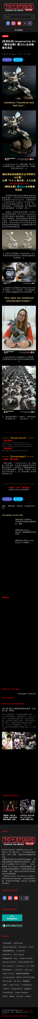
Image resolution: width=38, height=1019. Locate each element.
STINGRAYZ (26, 985)
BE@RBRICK (8, 951)
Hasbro (20, 506)
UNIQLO (27, 989)
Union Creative (21, 992)
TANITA (6, 989)
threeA (28, 996)
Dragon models (26, 958)
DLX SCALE (19, 954)
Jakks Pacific (8, 973)
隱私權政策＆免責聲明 (11, 1016)
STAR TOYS (14, 985)
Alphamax (23, 947)
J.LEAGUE (18, 970)
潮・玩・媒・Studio (10, 54)
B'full (31, 947)
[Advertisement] (19, 571)
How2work (7, 970)
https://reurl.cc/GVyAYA (19, 490)
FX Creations (8, 966)
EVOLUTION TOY (26, 962)
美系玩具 (5, 36)
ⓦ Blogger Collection (27, 694)
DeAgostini (7, 958)
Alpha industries (10, 947)
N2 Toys (17, 981)
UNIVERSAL (8, 992)
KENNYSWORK (22, 973)
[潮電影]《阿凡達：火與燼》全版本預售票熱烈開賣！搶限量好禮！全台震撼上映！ (10, 819)
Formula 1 (20, 966)
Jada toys (29, 970)
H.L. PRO (31, 966)
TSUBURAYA (16, 989)
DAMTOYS (7, 954)
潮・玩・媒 (28, 1010)
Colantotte (20, 951)
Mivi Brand (7, 981)
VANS (5, 996)
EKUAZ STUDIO (10, 962)
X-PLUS (19, 996)
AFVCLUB (18, 943)
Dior (16, 958)
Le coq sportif (9, 977)
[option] (10, 810)
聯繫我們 (23, 1016)
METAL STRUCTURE (25, 977)
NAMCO (26, 981)
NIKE (5, 985)
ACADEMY (7, 943)
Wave (12, 996)
